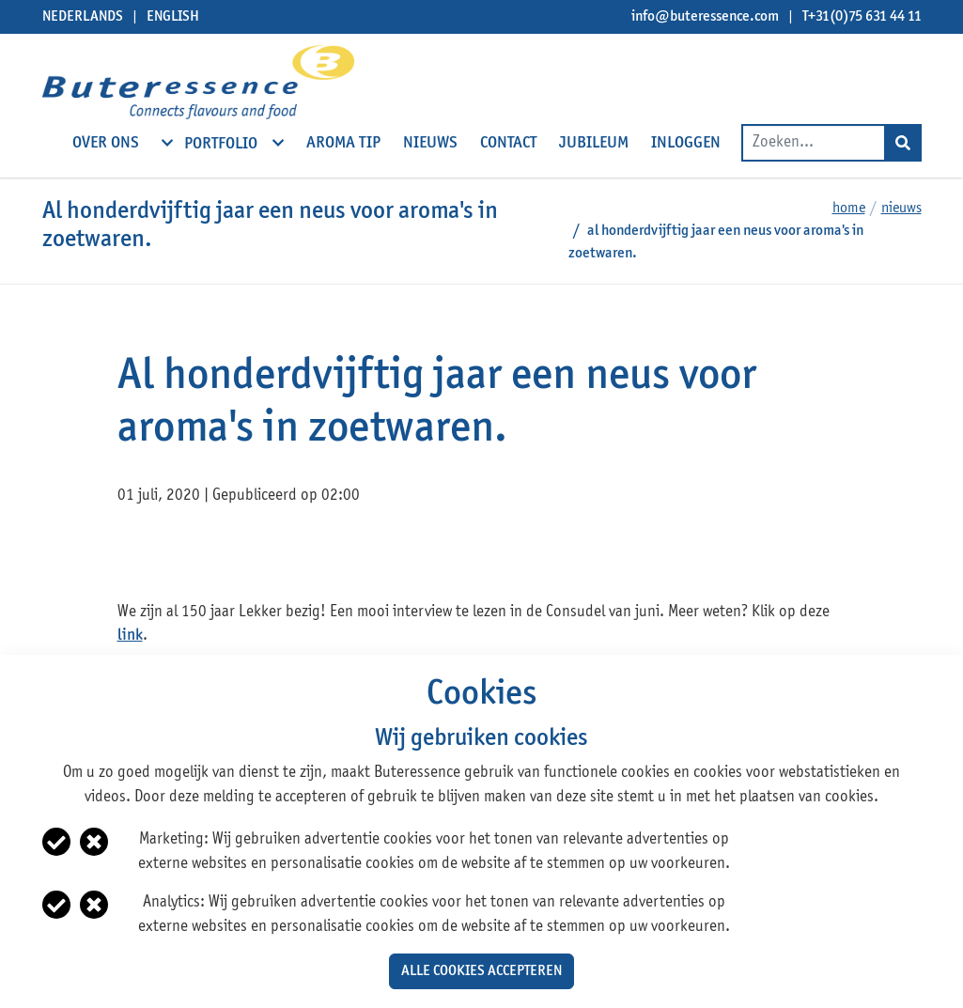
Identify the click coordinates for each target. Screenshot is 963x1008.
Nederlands (82, 16)
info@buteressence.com (705, 16)
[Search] (903, 143)
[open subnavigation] (167, 143)
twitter (169, 552)
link (130, 636)
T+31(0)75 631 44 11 (862, 16)
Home (848, 208)
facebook (133, 552)
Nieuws (901, 208)
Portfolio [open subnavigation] (222, 142)
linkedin (205, 552)
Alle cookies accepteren (481, 971)
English (173, 16)
